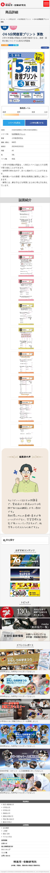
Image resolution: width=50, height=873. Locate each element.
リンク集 (4, 852)
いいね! (45, 47)
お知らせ (4, 843)
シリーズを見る (14, 123)
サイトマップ (5, 849)
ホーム (3, 19)
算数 (4, 27)
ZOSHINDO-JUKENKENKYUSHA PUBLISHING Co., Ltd (23, 871)
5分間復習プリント (24, 19)
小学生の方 (12, 19)
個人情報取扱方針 (7, 846)
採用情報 (4, 840)
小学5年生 (13, 27)
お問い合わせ (5, 855)
